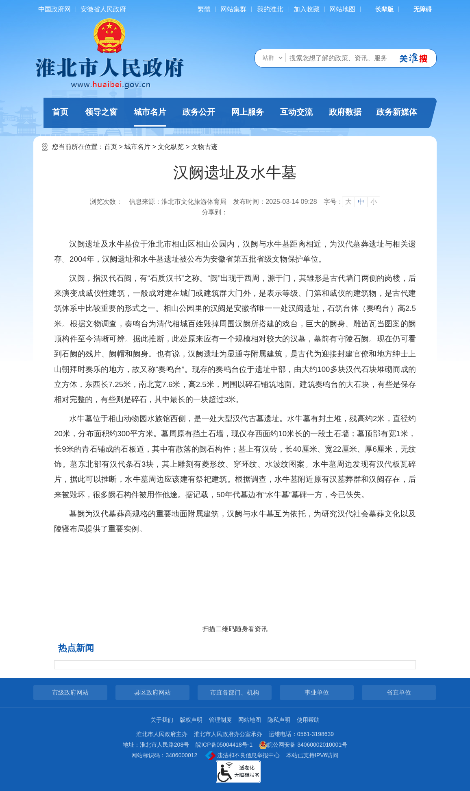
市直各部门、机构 (234, 692)
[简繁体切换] (204, 9)
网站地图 (342, 9)
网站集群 (233, 9)
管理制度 (220, 720)
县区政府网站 (152, 692)
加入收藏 (307, 9)
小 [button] (373, 201)
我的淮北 (270, 9)
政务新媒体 (396, 111)
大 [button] (348, 201)
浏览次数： (106, 201)
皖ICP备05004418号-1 (224, 744)
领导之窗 (101, 111)
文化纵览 (171, 146)
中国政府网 (54, 9)
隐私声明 (279, 720)
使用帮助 (308, 720)
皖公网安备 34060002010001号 (303, 745)
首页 (60, 111)
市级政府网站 (70, 692)
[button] (379, 9)
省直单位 (399, 692)
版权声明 (191, 720)
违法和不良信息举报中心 (242, 755)
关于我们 (161, 720)
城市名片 (150, 117)
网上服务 (247, 111)
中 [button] (361, 201)
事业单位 (317, 692)
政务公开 (199, 111)
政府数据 (345, 111)
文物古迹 (204, 146)
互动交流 (296, 111)
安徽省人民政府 (103, 9)
